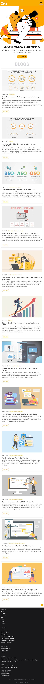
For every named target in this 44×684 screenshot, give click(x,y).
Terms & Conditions (5, 648)
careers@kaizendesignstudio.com (9, 667)
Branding (3, 629)
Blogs (2, 621)
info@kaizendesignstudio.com (8, 666)
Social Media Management (7, 638)
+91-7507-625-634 (5, 673)
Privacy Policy (4, 650)
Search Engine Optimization (7, 636)
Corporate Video (5, 633)
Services (3, 615)
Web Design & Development (8, 640)
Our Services (22, 57)
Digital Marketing (5, 635)
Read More (5, 111)
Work (2, 617)
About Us (3, 613)
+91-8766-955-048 (5, 675)
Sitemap (3, 652)
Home (2, 611)
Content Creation (5, 631)
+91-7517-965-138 (5, 672)
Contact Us (3, 623)
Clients (2, 619)
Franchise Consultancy (6, 642)
